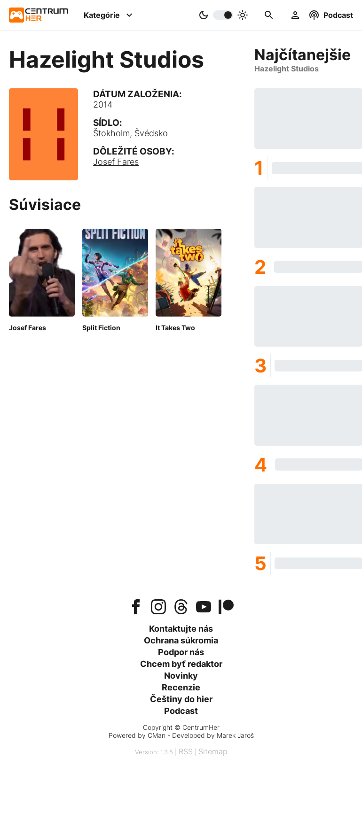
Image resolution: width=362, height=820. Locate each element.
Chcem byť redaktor (181, 664)
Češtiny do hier (181, 699)
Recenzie (181, 687)
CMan (156, 735)
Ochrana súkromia (181, 640)
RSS (186, 751)
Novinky (181, 676)
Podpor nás (181, 652)
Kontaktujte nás (181, 629)
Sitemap (213, 751)
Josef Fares (116, 162)
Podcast (181, 711)
